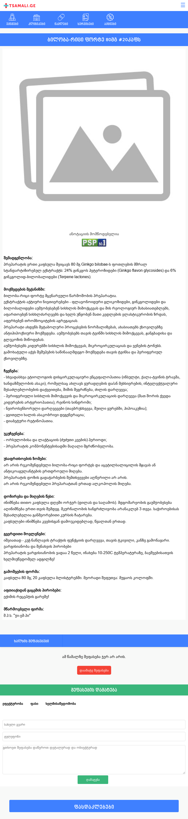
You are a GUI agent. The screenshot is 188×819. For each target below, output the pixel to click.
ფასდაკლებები (94, 807)
